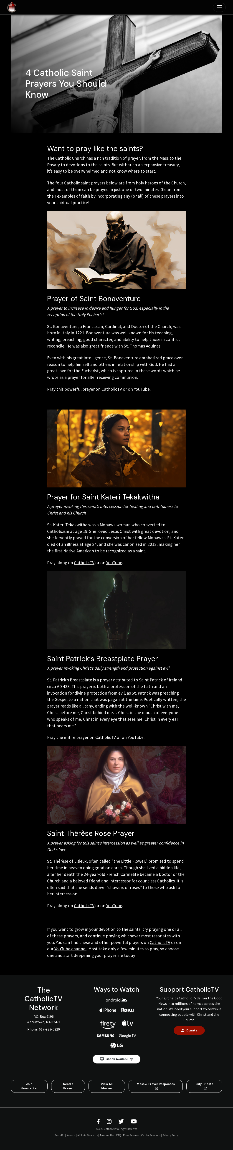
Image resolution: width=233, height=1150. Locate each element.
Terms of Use (107, 1135)
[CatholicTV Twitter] (121, 1121)
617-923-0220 (49, 1029)
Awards (70, 1135)
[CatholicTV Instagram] (110, 1121)
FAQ (118, 1135)
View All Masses (107, 1086)
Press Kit (59, 1135)
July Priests (204, 1086)
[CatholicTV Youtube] (134, 1121)
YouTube (142, 389)
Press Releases (131, 1135)
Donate (189, 1030)
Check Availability (116, 1059)
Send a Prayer (68, 1086)
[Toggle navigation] (219, 7)
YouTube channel (70, 948)
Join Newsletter (29, 1086)
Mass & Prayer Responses (156, 1086)
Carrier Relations (150, 1135)
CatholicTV (111, 389)
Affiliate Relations (87, 1135)
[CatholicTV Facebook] (98, 1121)
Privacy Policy (170, 1135)
